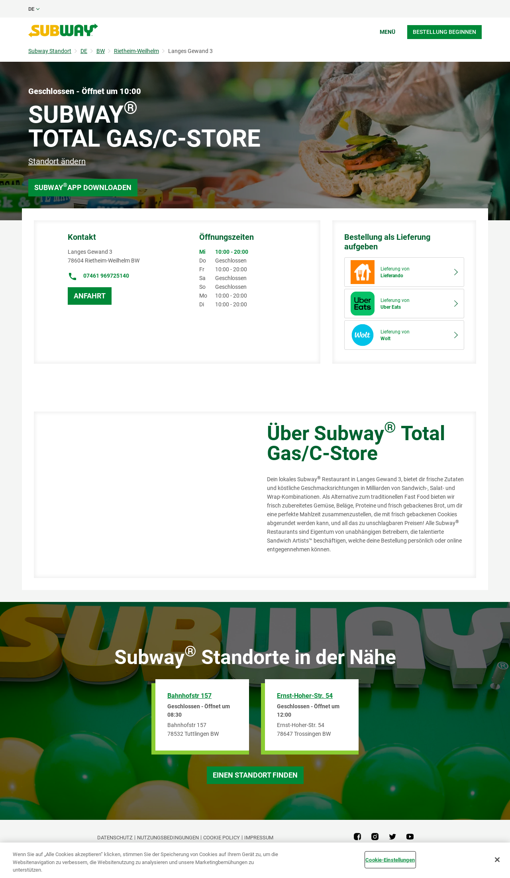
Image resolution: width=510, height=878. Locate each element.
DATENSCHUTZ (115, 838)
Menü (387, 32)
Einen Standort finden (255, 775)
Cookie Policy (221, 838)
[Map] (141, 495)
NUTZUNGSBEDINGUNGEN (168, 838)
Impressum (258, 838)
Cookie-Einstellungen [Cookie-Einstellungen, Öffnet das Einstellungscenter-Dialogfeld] (390, 859)
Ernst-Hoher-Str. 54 (305, 696)
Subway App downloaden (82, 187)
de (31, 9)
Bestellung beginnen (444, 32)
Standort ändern (57, 161)
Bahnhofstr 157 (189, 696)
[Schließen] (497, 859)
